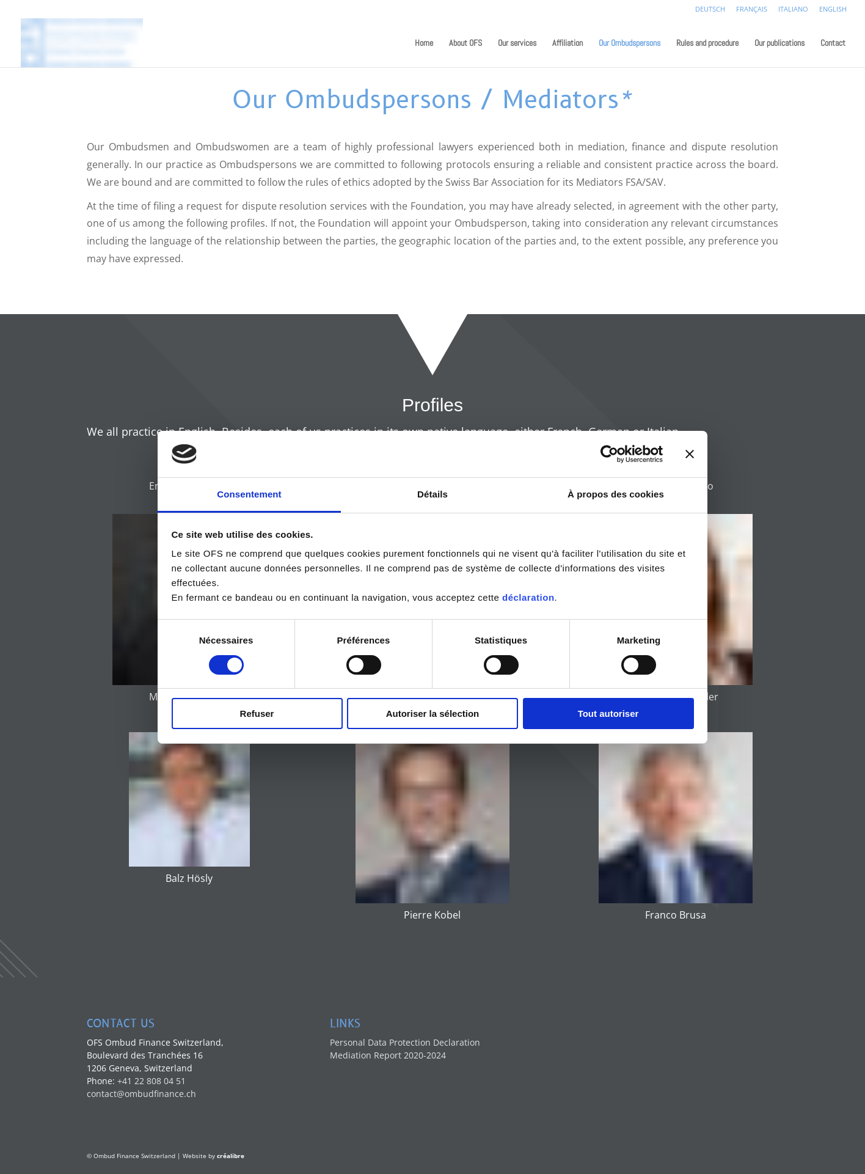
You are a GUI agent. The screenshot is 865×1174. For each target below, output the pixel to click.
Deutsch (710, 9)
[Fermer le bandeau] (689, 454)
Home (424, 43)
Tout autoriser (608, 713)
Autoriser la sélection (433, 713)
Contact (832, 43)
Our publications (779, 43)
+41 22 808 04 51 (151, 1081)
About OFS (465, 43)
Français (751, 9)
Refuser (257, 713)
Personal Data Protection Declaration (405, 1042)
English (833, 9)
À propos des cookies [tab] (616, 494)
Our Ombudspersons (629, 43)
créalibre (230, 1155)
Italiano (793, 9)
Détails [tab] (432, 494)
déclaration (528, 597)
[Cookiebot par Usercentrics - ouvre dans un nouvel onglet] (609, 454)
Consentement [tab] (249, 494)
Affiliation (567, 43)
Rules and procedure (707, 43)
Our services (517, 43)
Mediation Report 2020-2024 (388, 1055)
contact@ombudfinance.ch (141, 1093)
